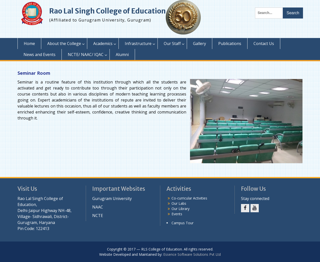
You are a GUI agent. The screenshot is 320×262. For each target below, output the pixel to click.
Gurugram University (112, 198)
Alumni (122, 54)
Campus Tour (183, 222)
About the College (64, 43)
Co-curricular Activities (189, 198)
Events (177, 214)
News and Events (40, 54)
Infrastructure (138, 43)
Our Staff (172, 43)
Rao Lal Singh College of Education (107, 11)
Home (29, 43)
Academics (102, 43)
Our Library (181, 208)
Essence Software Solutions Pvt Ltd (192, 254)
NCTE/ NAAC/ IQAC (86, 54)
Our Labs (179, 203)
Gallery (199, 43)
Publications (229, 43)
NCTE (97, 215)
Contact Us (264, 43)
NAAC (97, 207)
